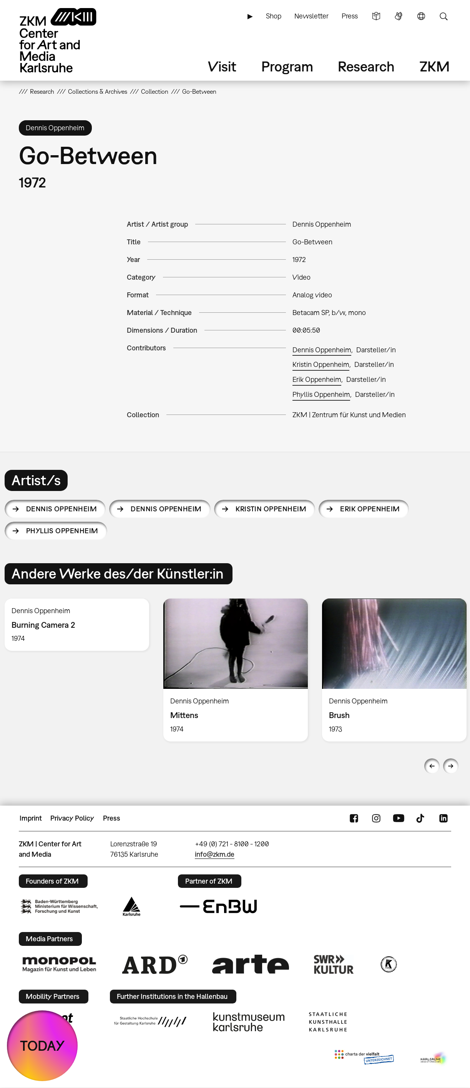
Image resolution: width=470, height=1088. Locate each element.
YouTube (398, 818)
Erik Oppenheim (316, 379)
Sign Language (398, 16)
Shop (273, 16)
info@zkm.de (214, 854)
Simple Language (376, 16)
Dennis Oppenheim (321, 350)
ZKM (435, 66)
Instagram (376, 818)
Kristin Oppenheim (320, 364)
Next (450, 766)
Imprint (31, 818)
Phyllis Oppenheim (321, 394)
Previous (432, 766)
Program (287, 66)
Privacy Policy (72, 818)
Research (366, 66)
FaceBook (354, 818)
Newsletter (311, 16)
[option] (235, 670)
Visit (222, 66)
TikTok (421, 818)
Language (421, 16)
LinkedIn (443, 818)
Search (443, 16)
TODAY (42, 1045)
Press (350, 16)
